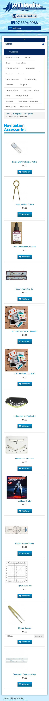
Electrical (9, 74)
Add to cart (26, 172)
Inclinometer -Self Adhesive (24, 416)
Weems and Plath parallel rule (24, 674)
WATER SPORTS (25, 106)
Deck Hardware (30, 68)
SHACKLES (9, 101)
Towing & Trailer (11, 106)
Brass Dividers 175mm (24, 204)
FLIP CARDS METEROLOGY (24, 374)
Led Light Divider (24, 501)
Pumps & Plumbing (12, 90)
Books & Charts (21, 63)
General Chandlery (31, 79)
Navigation (23, 85)
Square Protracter (25, 586)
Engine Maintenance (12, 79)
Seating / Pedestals (22, 95)
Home (8, 114)
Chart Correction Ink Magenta (24, 247)
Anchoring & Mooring (12, 57)
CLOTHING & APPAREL (13, 68)
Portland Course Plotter (24, 543)
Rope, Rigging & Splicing (31, 90)
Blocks (8, 63)
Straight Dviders (24, 628)
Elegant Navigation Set (24, 289)
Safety (8, 95)
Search (43, 44)
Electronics (21, 74)
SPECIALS (28, 57)
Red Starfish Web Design (20, 700)
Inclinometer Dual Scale (24, 459)
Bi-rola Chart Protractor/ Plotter (24, 162)
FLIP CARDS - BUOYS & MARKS (24, 331)
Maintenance (10, 85)
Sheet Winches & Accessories (28, 101)
